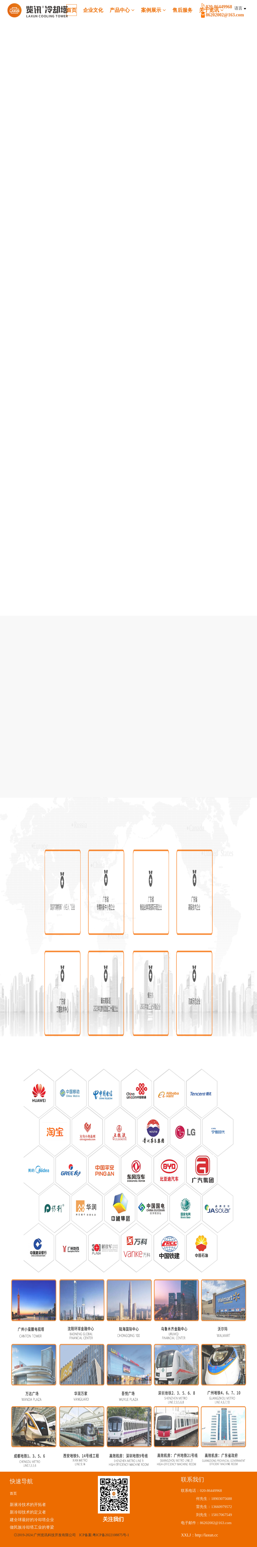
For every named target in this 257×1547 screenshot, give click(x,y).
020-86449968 (231, 11)
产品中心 (122, 10)
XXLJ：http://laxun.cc (199, 1535)
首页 (72, 10)
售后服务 (182, 10)
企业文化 (93, 10)
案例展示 (153, 10)
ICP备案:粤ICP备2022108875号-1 (104, 1535)
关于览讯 (211, 10)
